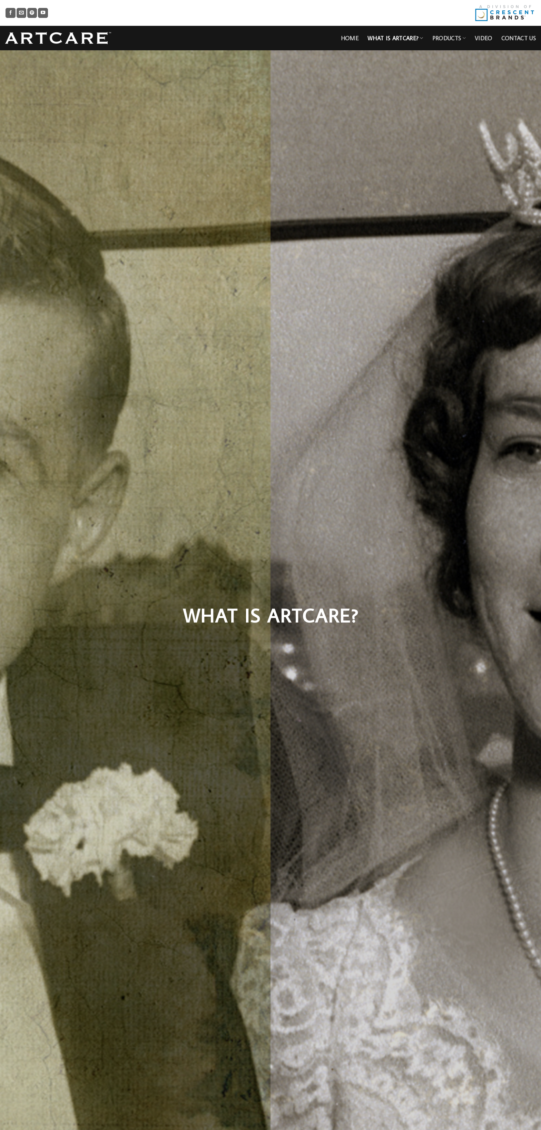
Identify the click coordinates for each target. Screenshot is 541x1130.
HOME (349, 38)
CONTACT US (518, 38)
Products (449, 38)
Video (483, 38)
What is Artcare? (395, 38)
